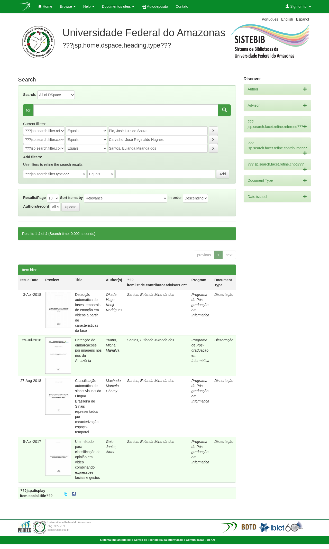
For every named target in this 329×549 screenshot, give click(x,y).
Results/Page (34, 198)
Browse (68, 6)
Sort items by (71, 198)
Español (302, 19)
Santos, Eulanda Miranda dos (150, 294)
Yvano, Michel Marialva (113, 345)
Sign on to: (298, 6)
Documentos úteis (118, 6)
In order (175, 198)
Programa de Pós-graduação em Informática (200, 304)
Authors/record (36, 206)
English (287, 19)
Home (45, 6)
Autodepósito (155, 6)
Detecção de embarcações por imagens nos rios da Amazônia (88, 350)
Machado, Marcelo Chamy (114, 386)
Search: (29, 95)
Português (270, 19)
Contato (182, 6)
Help (88, 6)
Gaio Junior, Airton (111, 447)
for (28, 110)
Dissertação (223, 294)
